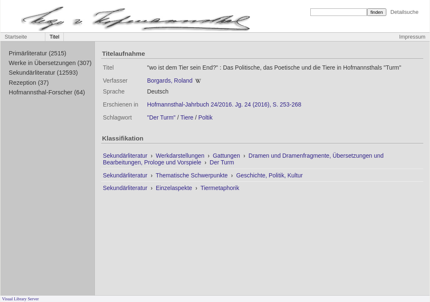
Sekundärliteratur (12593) (43, 72)
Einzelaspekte (175, 188)
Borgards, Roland (169, 80)
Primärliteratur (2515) (37, 53)
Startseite (16, 37)
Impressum (412, 37)
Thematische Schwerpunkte (192, 175)
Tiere (186, 117)
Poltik (205, 117)
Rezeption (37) (29, 82)
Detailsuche (405, 12)
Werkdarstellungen (181, 155)
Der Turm (222, 162)
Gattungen (227, 155)
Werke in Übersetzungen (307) (50, 63)
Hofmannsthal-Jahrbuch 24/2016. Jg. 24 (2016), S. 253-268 (224, 104)
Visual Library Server (20, 299)
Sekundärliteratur (126, 155)
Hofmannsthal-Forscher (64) (47, 92)
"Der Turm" (161, 117)
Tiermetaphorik (219, 188)
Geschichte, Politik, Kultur (269, 175)
